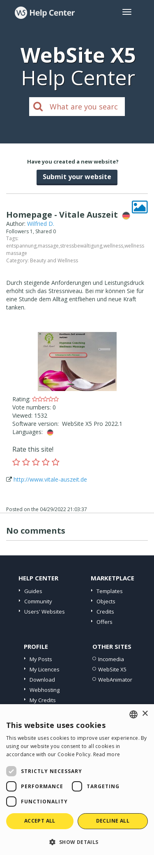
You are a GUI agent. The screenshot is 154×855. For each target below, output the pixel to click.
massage (48, 245)
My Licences (45, 669)
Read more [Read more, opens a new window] (106, 754)
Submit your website (77, 176)
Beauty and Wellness (54, 260)
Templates (110, 591)
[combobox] (133, 714)
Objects (106, 601)
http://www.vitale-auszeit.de (50, 479)
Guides (33, 591)
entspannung (21, 245)
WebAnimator (115, 679)
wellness (113, 245)
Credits (105, 611)
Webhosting (45, 690)
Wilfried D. (40, 223)
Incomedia (111, 659)
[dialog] (77, 779)
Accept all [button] (39, 820)
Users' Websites (44, 611)
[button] (77, 842)
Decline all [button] (112, 820)
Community (38, 601)
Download (42, 679)
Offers (105, 621)
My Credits (43, 700)
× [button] (145, 714)
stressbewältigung (81, 245)
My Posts (41, 659)
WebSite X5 (112, 669)
